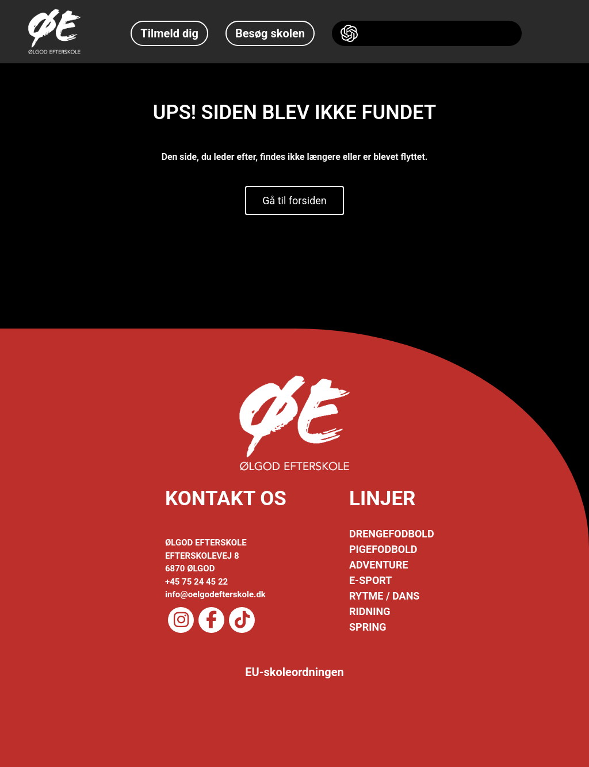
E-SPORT (370, 580)
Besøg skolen (270, 33)
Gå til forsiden (294, 200)
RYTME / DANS (384, 596)
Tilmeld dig (169, 33)
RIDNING (369, 611)
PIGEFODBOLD (383, 549)
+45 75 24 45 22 (196, 582)
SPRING (367, 627)
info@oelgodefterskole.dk (215, 594)
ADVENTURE (378, 565)
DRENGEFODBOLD (391, 534)
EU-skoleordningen (294, 672)
